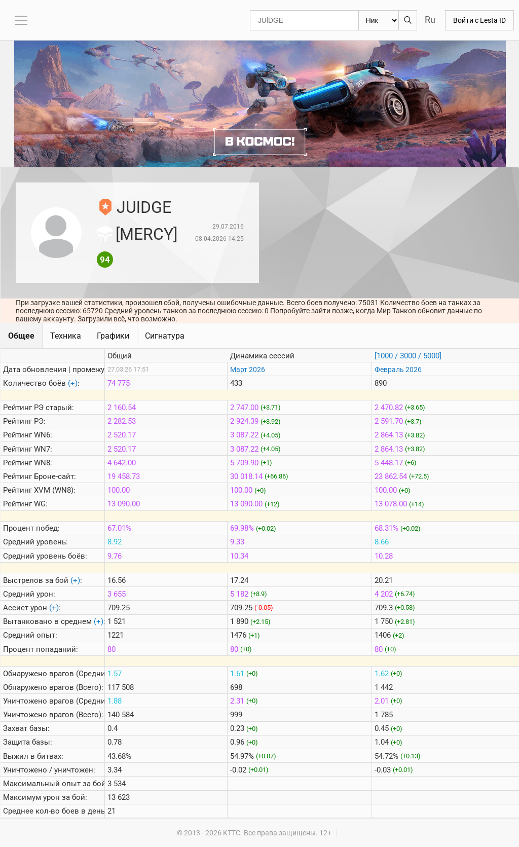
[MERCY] (146, 234)
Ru (430, 19)
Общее (21, 336)
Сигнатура (164, 336)
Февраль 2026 (398, 369)
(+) (73, 383)
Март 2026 (247, 369)
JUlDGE (144, 207)
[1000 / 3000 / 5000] (408, 355)
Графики (113, 336)
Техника (65, 336)
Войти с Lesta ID (479, 20)
